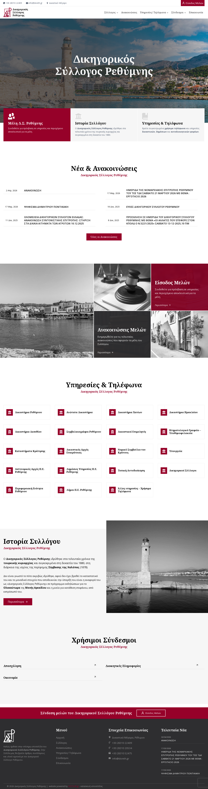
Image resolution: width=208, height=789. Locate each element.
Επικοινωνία (196, 12)
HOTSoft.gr (73, 786)
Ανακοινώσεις (129, 12)
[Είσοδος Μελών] (193, 3)
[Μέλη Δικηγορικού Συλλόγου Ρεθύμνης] (36, 124)
